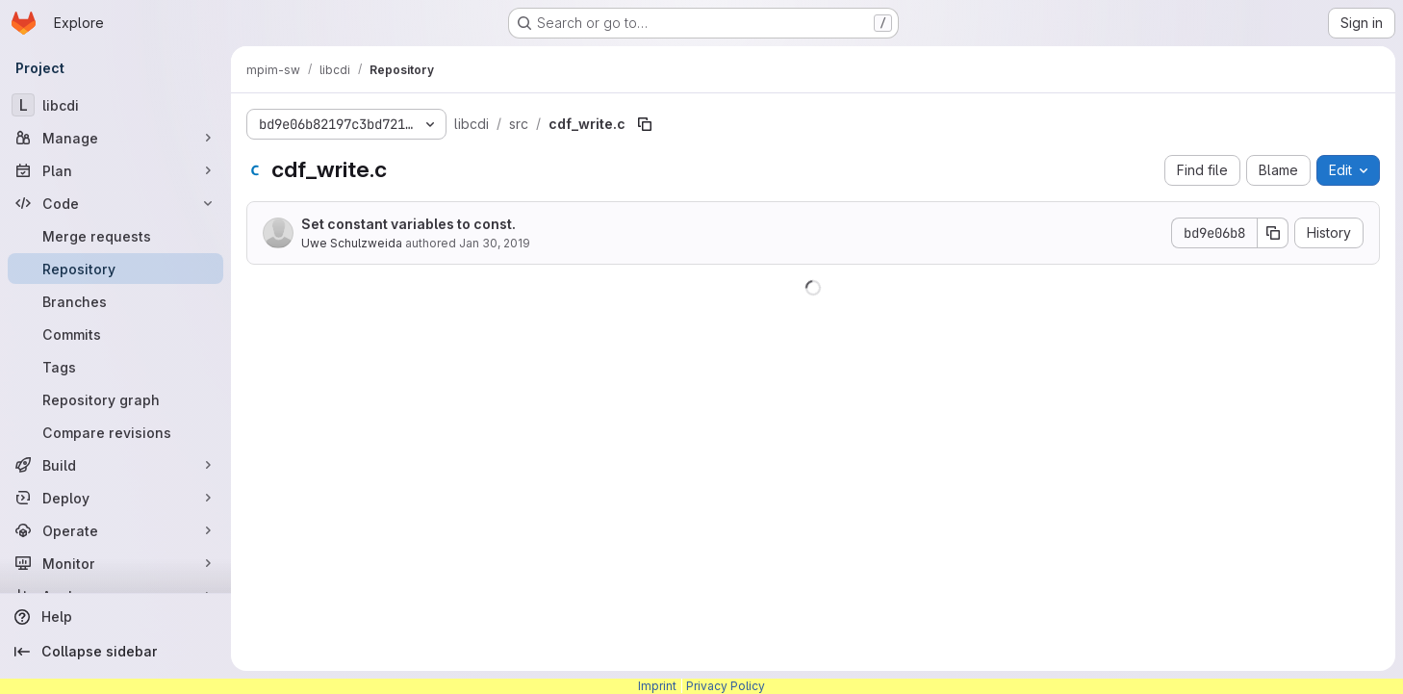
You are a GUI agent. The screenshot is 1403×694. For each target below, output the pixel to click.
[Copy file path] (644, 124)
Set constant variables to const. (408, 224)
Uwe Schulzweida (351, 243)
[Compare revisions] (115, 432)
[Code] (115, 203)
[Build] (115, 465)
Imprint (657, 686)
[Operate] (115, 530)
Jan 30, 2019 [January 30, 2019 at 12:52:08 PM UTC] (494, 243)
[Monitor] (115, 563)
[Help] (115, 617)
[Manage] (115, 137)
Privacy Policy (725, 686)
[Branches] (115, 301)
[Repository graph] (115, 399)
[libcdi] (115, 105)
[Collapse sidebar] (115, 651)
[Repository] (115, 268)
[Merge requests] (115, 235)
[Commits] (115, 334)
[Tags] (115, 366)
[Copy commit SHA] (1273, 233)
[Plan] (115, 170)
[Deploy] (115, 497)
